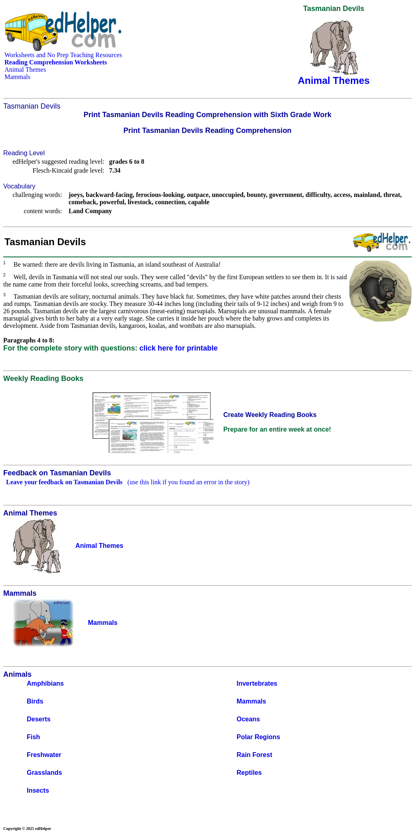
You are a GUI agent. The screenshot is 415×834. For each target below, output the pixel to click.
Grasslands (44, 772)
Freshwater (44, 754)
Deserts (39, 719)
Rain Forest (254, 754)
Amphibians (45, 683)
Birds (35, 701)
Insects (38, 790)
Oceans (248, 719)
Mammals (17, 76)
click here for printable (178, 348)
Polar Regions (258, 736)
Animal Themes (25, 69)
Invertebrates (257, 683)
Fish (33, 736)
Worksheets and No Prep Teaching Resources (63, 54)
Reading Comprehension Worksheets (55, 62)
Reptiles (249, 772)
